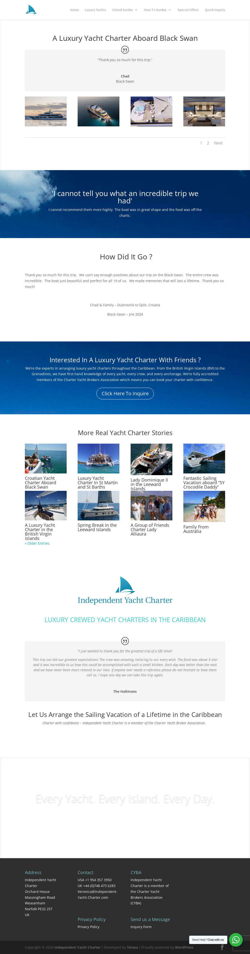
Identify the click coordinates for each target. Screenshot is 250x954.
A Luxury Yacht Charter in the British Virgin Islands (40, 531)
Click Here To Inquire (125, 393)
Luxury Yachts (95, 10)
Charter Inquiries (125, 819)
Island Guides (122, 10)
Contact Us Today (125, 736)
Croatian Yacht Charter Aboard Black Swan (40, 482)
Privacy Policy (88, 926)
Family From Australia (196, 529)
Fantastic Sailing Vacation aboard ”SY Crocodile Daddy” (204, 482)
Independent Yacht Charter (77, 947)
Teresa (132, 947)
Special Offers (188, 10)
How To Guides (155, 10)
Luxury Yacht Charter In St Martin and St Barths (98, 482)
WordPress (184, 947)
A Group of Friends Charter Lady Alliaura (150, 529)
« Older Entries (37, 543)
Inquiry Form (141, 926)
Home (74, 10)
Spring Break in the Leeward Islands (97, 527)
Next (218, 143)
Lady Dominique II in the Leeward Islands (149, 484)
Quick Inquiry (215, 10)
